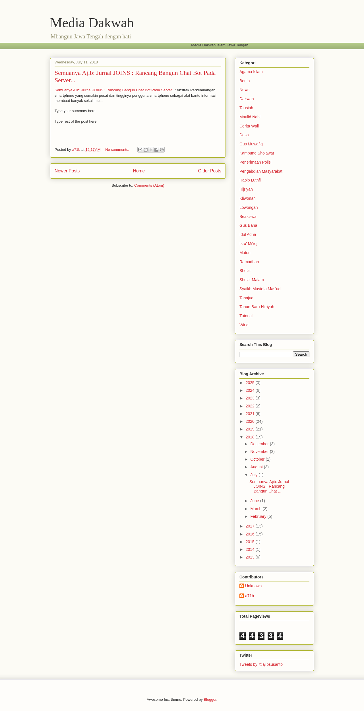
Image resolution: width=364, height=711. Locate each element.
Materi (245, 252)
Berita (244, 81)
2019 (251, 429)
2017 (251, 526)
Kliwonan (247, 198)
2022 (251, 406)
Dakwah (246, 98)
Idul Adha (247, 234)
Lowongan (248, 207)
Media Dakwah (92, 22)
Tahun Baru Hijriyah (256, 306)
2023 (251, 398)
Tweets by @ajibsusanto (261, 664)
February (258, 516)
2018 (251, 437)
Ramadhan (249, 261)
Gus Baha (248, 225)
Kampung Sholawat (256, 153)
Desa (244, 135)
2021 (251, 413)
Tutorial (246, 316)
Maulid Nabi (249, 117)
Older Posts (209, 170)
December (260, 444)
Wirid (244, 325)
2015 (251, 541)
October (258, 459)
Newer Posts (67, 170)
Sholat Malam (251, 279)
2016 (251, 534)
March (256, 508)
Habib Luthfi (250, 180)
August (257, 467)
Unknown (253, 586)
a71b (249, 595)
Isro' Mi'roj (248, 243)
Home (139, 170)
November (260, 451)
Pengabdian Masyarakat (260, 171)
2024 (251, 390)
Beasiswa (248, 216)
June (255, 500)
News (244, 89)
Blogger (210, 699)
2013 (251, 557)
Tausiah (246, 108)
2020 (251, 421)
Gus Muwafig (251, 144)
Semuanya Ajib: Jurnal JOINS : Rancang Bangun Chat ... (269, 486)
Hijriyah (246, 189)
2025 (251, 382)
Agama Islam (251, 71)
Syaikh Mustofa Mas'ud (259, 289)
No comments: (117, 149)
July (254, 475)
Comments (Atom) (149, 185)
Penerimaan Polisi (255, 162)
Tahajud (246, 298)
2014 (251, 549)
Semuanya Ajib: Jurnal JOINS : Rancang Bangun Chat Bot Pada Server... (115, 90)
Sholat (245, 270)
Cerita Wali (249, 126)
